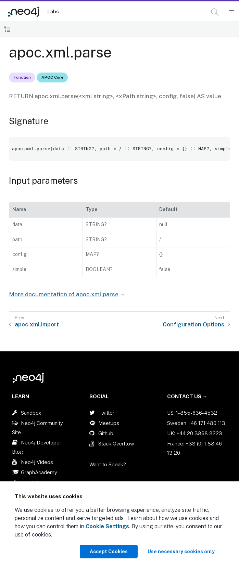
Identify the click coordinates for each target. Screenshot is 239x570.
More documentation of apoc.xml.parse (63, 294)
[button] (215, 12)
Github (105, 433)
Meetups (108, 423)
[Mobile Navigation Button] (231, 12)
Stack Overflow (116, 443)
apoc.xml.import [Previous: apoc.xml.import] (37, 324)
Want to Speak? (107, 464)
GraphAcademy (39, 472)
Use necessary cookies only (181, 551)
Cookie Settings (107, 526)
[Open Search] (215, 12)
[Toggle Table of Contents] (7, 29)
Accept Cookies (109, 551)
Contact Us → (187, 396)
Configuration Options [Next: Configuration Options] (193, 324)
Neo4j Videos (37, 462)
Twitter (106, 413)
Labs (53, 11)
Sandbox (31, 413)
